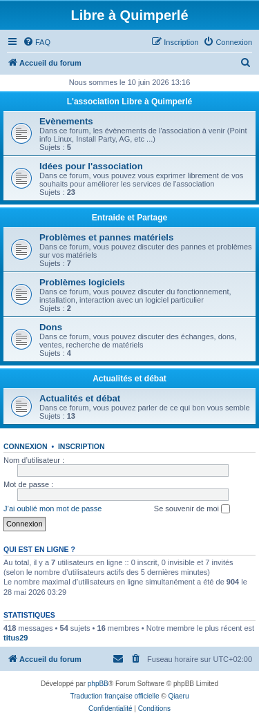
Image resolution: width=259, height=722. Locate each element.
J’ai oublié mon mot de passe (52, 508)
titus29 (15, 638)
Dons (50, 327)
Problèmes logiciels (82, 282)
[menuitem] (36, 42)
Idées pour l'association (91, 166)
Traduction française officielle (115, 696)
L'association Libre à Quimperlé (130, 101)
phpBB (98, 683)
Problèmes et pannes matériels (106, 237)
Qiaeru (178, 696)
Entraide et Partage (129, 217)
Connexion (25, 446)
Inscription (81, 446)
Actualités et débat (129, 378)
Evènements (66, 121)
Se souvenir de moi (192, 509)
